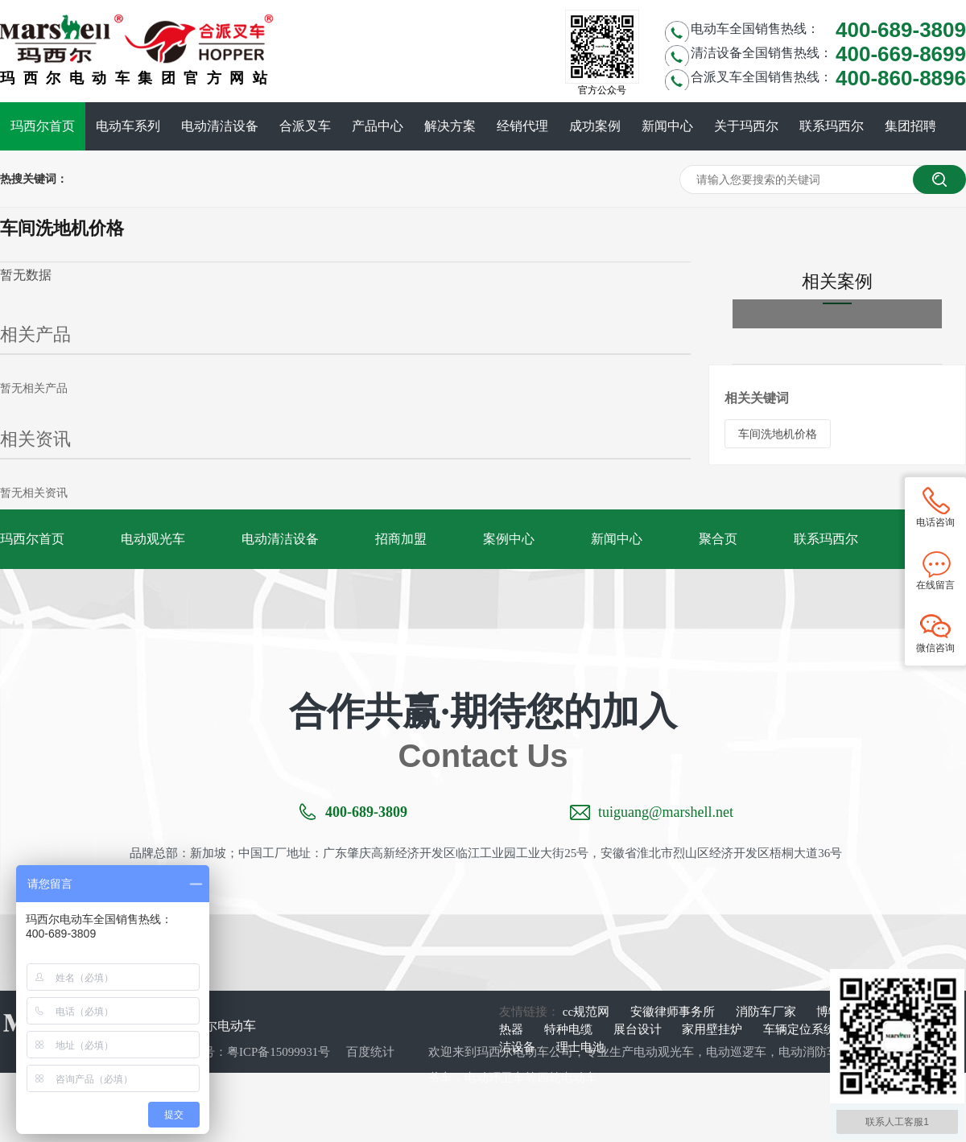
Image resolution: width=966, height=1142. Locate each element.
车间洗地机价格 (777, 433)
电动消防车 (808, 1051)
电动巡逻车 (736, 1051)
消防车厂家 (767, 1011)
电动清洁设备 (219, 126)
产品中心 (377, 126)
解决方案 (450, 126)
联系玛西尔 (831, 126)
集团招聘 (910, 126)
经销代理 (522, 126)
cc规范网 (588, 1011)
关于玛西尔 (746, 126)
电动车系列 (128, 126)
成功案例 (595, 126)
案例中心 (509, 539)
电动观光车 (153, 539)
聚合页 (718, 539)
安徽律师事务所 (674, 1011)
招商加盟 (401, 539)
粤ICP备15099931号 (278, 1051)
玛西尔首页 (42, 126)
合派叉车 (305, 126)
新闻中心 (667, 126)
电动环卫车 (494, 1077)
